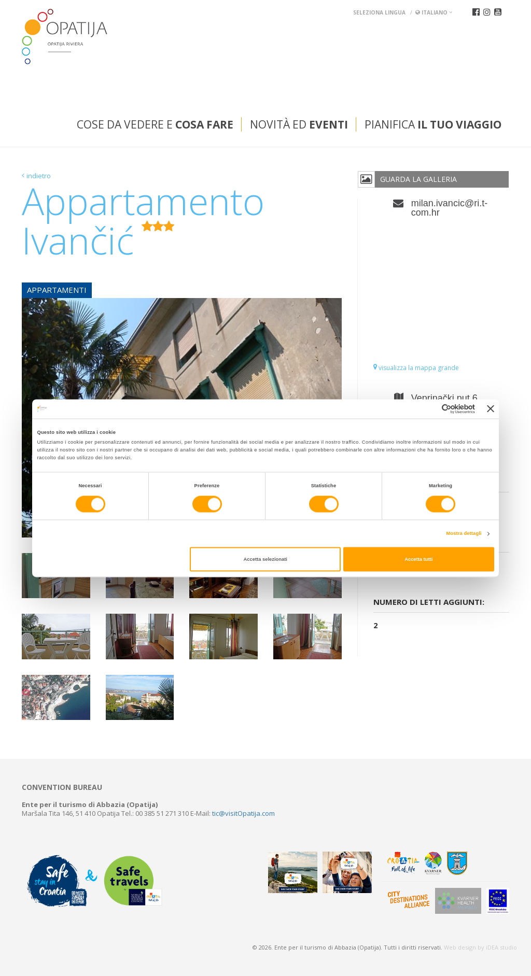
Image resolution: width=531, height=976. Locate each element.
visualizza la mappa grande (416, 367)
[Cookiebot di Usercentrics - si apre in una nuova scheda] (429, 409)
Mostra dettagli (464, 533)
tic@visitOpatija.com (243, 813)
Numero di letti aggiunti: (428, 602)
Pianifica (433, 124)
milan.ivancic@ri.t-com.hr (449, 208)
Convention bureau (62, 787)
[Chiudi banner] (490, 409)
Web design (460, 947)
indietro (38, 175)
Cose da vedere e (155, 124)
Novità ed (299, 124)
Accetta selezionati (265, 559)
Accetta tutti (418, 559)
